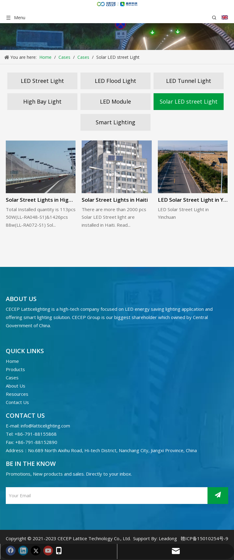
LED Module (115, 101)
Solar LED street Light (189, 101)
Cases (12, 377)
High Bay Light (42, 101)
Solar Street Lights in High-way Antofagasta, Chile (41, 199)
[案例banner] (117, 36)
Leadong (168, 538)
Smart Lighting (115, 122)
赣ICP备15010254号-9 (204, 538)
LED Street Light (42, 80)
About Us (15, 386)
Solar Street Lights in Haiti (115, 199)
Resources (17, 394)
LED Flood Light (115, 80)
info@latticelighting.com (45, 426)
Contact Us (17, 402)
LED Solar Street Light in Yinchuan (193, 199)
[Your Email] (32, 495)
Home (12, 361)
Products (15, 369)
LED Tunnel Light (188, 80)
